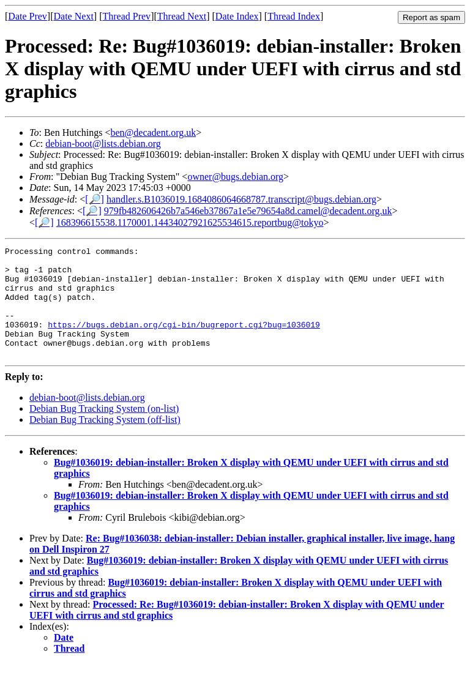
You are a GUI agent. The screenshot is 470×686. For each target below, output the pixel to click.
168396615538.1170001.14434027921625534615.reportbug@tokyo (190, 222)
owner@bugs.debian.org (235, 176)
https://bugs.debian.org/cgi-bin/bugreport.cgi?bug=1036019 (184, 340)
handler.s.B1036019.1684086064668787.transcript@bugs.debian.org (241, 199)
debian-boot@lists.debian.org (103, 143)
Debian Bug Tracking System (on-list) (104, 430)
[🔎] (94, 199)
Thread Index (293, 16)
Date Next (74, 16)
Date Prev (27, 16)
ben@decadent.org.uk (153, 132)
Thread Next (181, 16)
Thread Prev (126, 16)
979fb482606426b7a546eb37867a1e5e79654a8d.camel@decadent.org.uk (248, 211)
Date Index (237, 16)
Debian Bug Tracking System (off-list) (105, 441)
